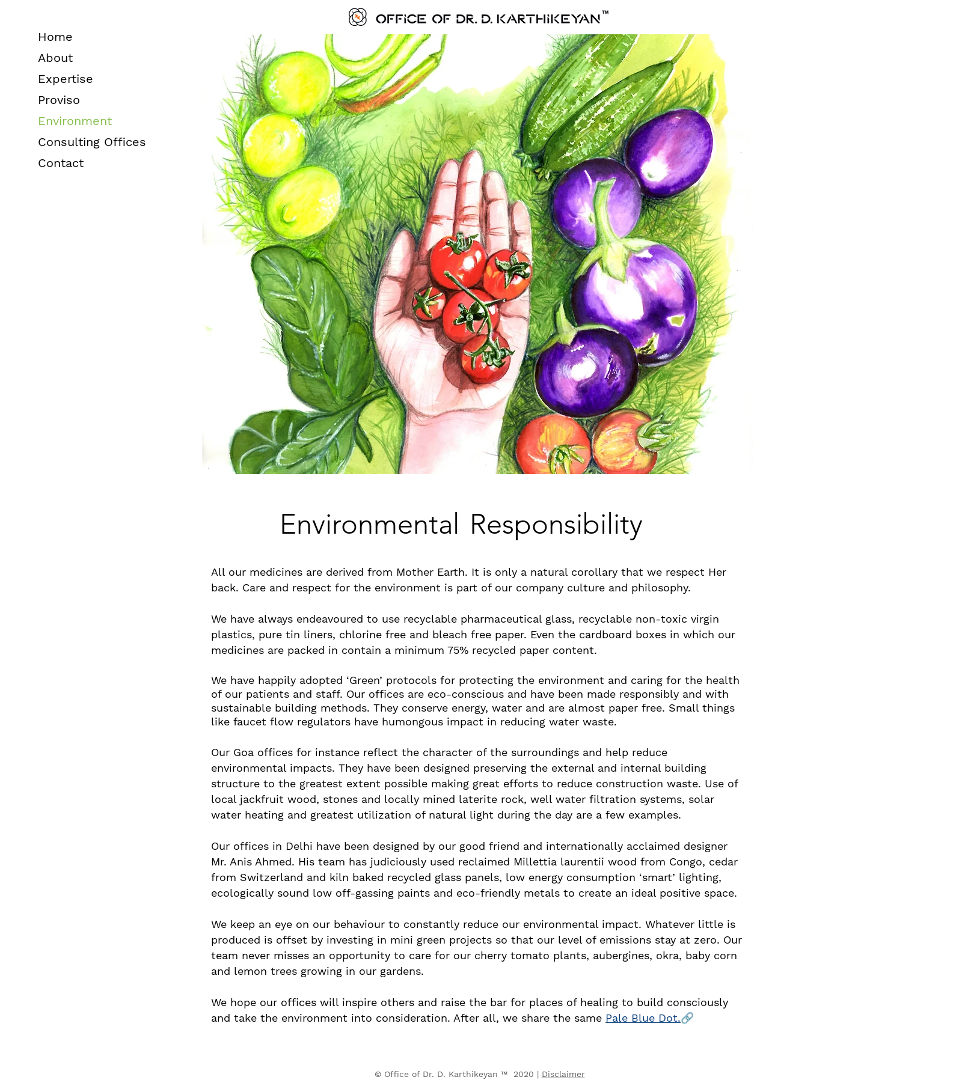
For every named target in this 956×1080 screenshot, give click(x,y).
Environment (75, 121)
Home (55, 36)
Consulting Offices (92, 142)
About (55, 57)
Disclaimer (563, 1074)
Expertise (65, 79)
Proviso (59, 100)
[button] (643, 1018)
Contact (61, 163)
